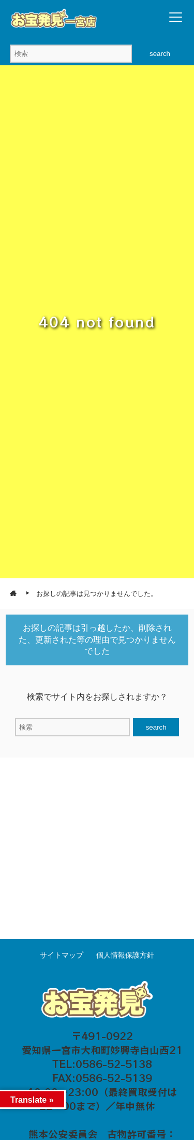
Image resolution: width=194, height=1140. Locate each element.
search (160, 54)
